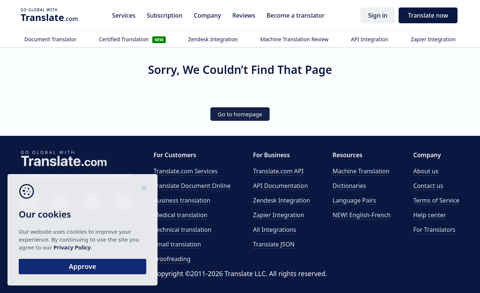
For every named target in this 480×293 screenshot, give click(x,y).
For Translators (434, 229)
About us (425, 171)
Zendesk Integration (213, 39)
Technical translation (182, 229)
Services (123, 15)
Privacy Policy (72, 247)
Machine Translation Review (294, 39)
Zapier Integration (433, 39)
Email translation (177, 244)
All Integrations (274, 229)
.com (49, 17)
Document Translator (50, 39)
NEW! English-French (362, 215)
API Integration (369, 39)
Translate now (428, 15)
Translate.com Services (185, 171)
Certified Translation (132, 39)
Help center (429, 215)
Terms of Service (436, 200)
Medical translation (180, 215)
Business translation (181, 200)
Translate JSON (274, 244)
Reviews (243, 15)
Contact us (428, 186)
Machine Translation (361, 171)
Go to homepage (240, 114)
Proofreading (171, 259)
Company (207, 15)
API (278, 171)
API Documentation (280, 186)
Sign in (377, 15)
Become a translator (296, 15)
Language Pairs (354, 200)
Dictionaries (349, 186)
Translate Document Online (191, 186)
